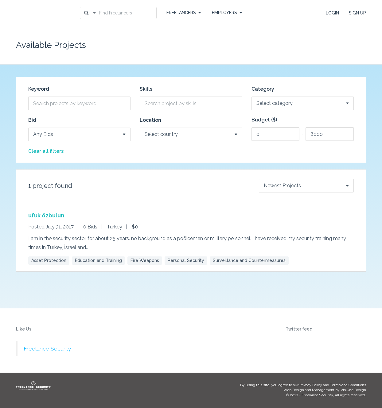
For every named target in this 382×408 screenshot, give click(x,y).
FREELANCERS (183, 12)
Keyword (38, 89)
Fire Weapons (145, 260)
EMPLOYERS (227, 12)
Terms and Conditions (348, 385)
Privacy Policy (310, 385)
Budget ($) (264, 119)
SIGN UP (357, 13)
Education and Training (98, 260)
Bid (32, 120)
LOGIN (332, 13)
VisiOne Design (353, 390)
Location (150, 120)
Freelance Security (47, 349)
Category (262, 89)
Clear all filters (46, 151)
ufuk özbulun (46, 215)
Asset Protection (48, 260)
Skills (146, 89)
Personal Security (186, 260)
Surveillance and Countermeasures (249, 260)
